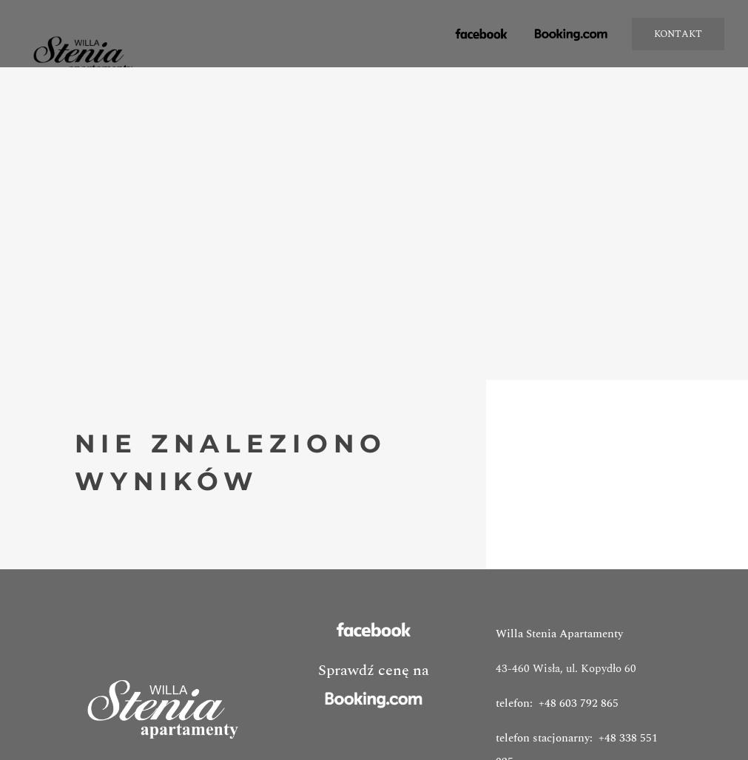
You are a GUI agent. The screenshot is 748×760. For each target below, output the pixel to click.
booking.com (572, 35)
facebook (475, 41)
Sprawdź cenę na (373, 687)
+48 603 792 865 (579, 703)
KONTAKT (678, 34)
